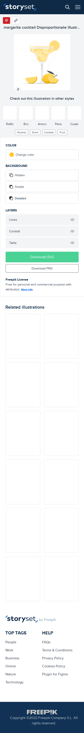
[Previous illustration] (18, 89)
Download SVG (42, 256)
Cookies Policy (53, 666)
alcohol (21, 132)
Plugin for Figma (55, 674)
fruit (62, 132)
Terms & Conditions (57, 650)
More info (27, 289)
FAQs (46, 642)
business (12, 658)
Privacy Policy (53, 658)
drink (35, 132)
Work (9, 650)
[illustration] (22, 336)
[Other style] (10, 113)
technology (14, 682)
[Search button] (67, 7)
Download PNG (42, 268)
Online (10, 666)
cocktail (49, 132)
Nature (10, 674)
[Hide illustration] (72, 219)
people (10, 642)
